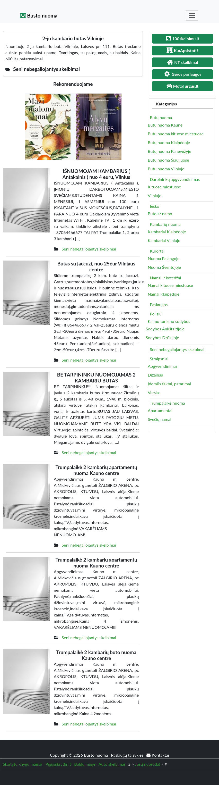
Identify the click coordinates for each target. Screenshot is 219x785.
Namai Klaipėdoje (163, 293)
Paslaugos (159, 304)
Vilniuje (154, 195)
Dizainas (155, 374)
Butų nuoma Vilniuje (166, 168)
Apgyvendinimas (162, 366)
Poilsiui (156, 313)
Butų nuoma (161, 117)
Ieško (154, 206)
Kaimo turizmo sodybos (169, 321)
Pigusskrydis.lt (58, 764)
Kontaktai (157, 755)
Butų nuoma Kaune (165, 124)
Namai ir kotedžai (165, 277)
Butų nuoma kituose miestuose (176, 133)
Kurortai (157, 250)
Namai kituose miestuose (170, 285)
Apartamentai (160, 410)
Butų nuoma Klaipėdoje (169, 142)
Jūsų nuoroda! (147, 764)
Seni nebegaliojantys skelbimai (89, 248)
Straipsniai (159, 358)
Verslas (154, 392)
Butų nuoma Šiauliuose (168, 159)
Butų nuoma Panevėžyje (169, 151)
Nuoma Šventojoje (164, 267)
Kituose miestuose (164, 186)
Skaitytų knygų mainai (22, 764)
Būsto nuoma (39, 15)
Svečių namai (159, 419)
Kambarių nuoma (165, 224)
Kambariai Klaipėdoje (167, 231)
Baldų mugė (84, 764)
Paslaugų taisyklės (127, 755)
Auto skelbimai (112, 764)
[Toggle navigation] (192, 15)
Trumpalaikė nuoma (167, 402)
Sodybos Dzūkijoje (162, 337)
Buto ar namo (160, 213)
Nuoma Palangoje (163, 258)
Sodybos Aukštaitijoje (165, 328)
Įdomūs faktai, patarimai (169, 383)
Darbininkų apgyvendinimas (175, 179)
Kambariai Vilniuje (164, 240)
